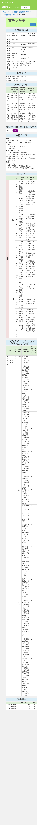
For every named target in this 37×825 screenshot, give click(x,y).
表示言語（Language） (10, 7)
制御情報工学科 (10, 15)
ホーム (5, 12)
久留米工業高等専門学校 (21, 12)
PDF (33, 24)
